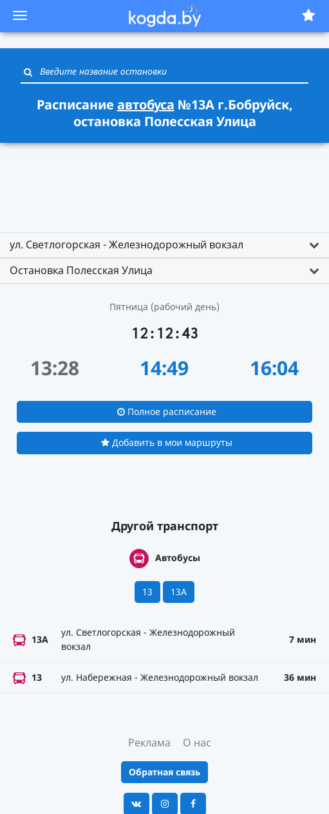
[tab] (164, 245)
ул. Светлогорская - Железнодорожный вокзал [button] (126, 244)
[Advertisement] (165, 182)
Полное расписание (166, 411)
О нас (197, 742)
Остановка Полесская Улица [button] (81, 270)
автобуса (145, 104)
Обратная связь (164, 772)
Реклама (149, 742)
